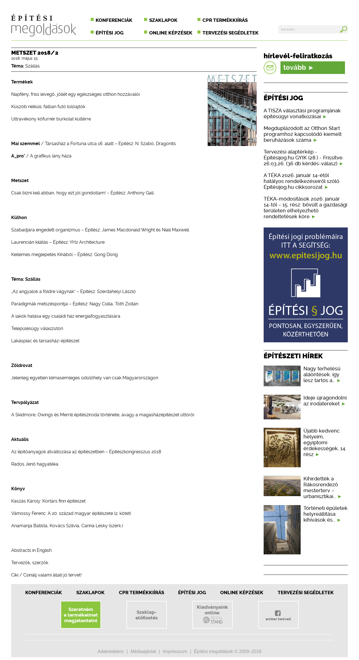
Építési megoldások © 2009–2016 (227, 651)
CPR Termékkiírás (141, 592)
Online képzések (170, 33)
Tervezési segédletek (230, 33)
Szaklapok (163, 20)
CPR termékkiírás (225, 20)
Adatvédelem (111, 651)
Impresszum (175, 651)
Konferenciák (114, 20)
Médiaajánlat (143, 651)
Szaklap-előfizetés (146, 615)
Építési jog (109, 33)
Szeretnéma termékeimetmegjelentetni (81, 614)
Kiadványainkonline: (212, 614)
